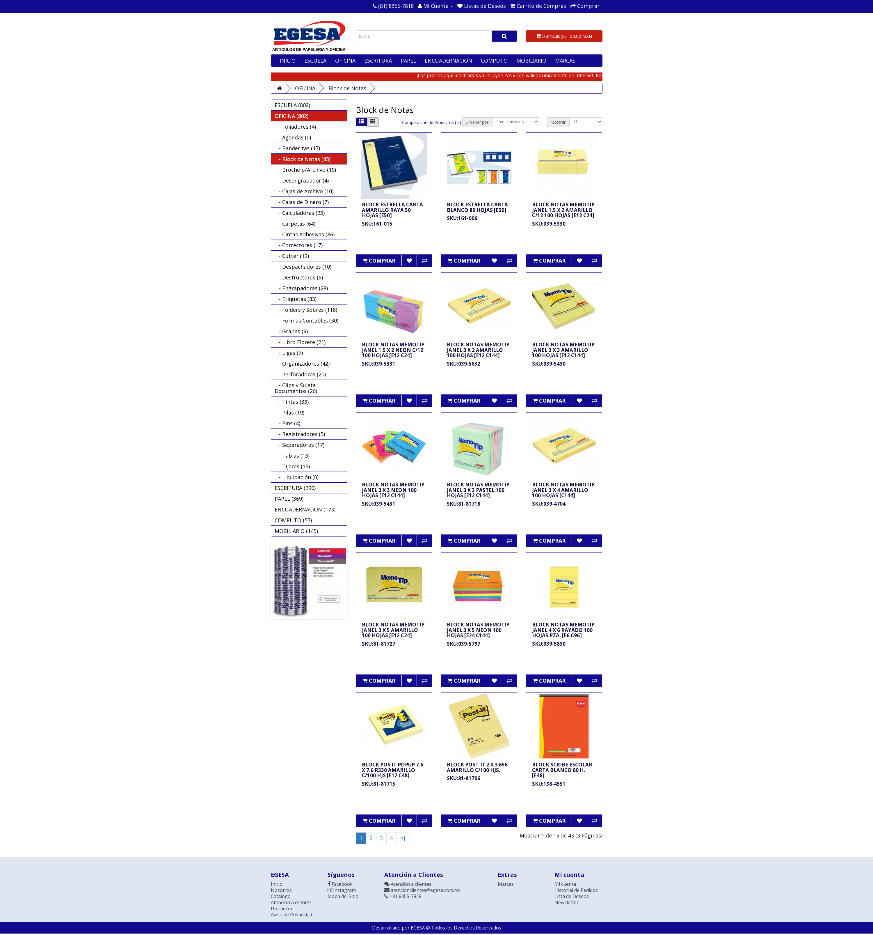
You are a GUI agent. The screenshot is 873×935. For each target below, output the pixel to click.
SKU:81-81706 (463, 778)
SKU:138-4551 (549, 783)
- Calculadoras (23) (300, 212)
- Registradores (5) (300, 434)
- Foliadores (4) (295, 126)
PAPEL (408, 60)
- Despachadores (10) (303, 266)
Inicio (276, 884)
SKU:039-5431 (378, 503)
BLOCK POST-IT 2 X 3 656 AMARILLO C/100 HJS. (477, 767)
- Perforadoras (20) (300, 374)
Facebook (340, 884)
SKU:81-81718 (463, 503)
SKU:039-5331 (378, 363)
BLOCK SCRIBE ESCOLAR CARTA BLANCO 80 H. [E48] (562, 770)
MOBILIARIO (531, 60)
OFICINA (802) (291, 115)
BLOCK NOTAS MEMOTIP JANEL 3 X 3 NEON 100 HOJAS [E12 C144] (393, 490)
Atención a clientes (291, 902)
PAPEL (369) (289, 498)
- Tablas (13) (292, 455)
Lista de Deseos (571, 896)
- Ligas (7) (289, 352)
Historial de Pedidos (576, 890)
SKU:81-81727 (378, 643)
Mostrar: (558, 122)
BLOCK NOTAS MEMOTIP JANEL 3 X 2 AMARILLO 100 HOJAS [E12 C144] (478, 350)
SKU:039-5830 (549, 643)
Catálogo (281, 896)
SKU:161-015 (377, 223)
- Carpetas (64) (295, 223)
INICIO (288, 60)
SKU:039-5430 (549, 363)
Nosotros (281, 890)
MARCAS (565, 60)
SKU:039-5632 (463, 363)
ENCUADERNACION (448, 60)
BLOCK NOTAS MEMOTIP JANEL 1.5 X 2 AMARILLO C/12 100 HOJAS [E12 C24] (563, 210)
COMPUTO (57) (293, 520)
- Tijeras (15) (292, 466)
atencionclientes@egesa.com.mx (422, 890)
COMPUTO (494, 60)
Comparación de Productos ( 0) (431, 122)
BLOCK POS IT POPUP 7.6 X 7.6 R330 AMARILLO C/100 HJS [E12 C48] (392, 770)
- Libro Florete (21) (300, 342)
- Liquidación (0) (297, 477)
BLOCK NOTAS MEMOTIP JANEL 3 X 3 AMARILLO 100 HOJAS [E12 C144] (563, 350)
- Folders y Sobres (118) (306, 309)
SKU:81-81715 (378, 783)
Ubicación (281, 908)
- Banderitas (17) (297, 148)
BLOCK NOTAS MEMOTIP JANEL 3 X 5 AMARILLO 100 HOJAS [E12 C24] (393, 630)
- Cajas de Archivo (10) (304, 191)
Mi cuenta (565, 884)
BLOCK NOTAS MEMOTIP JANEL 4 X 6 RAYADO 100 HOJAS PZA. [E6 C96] (563, 630)
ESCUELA (315, 60)
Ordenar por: (477, 122)
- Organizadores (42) (302, 363)
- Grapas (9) (291, 331)
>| (403, 838)
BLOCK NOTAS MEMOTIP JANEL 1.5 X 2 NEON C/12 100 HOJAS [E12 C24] (393, 350)
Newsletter (566, 902)
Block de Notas (347, 88)
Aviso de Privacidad (291, 914)
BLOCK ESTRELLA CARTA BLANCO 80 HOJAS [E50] (477, 207)
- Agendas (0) (293, 137)
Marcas (506, 884)
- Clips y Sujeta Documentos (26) (296, 388)
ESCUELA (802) (292, 105)
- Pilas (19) (289, 412)
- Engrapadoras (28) (301, 288)
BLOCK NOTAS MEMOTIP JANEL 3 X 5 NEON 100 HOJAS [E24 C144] (478, 630)
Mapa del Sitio (343, 896)
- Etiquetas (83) (296, 298)
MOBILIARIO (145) (296, 530)
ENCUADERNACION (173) (305, 509)
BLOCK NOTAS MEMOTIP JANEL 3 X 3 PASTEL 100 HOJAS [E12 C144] (478, 490)
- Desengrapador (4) (302, 180)
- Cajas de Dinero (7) (302, 202)
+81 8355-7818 (403, 896)
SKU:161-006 (462, 218)
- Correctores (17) (299, 245)
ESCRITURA (378, 60)
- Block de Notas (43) (302, 158)
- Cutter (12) (292, 255)
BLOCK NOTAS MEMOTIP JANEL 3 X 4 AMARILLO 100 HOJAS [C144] (563, 490)
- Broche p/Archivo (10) (305, 169)
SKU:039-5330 (549, 223)
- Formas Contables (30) (306, 320)
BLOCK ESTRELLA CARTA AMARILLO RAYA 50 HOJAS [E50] (392, 210)
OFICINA (345, 60)
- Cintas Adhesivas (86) (305, 234)
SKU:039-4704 (549, 503)
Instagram (342, 890)
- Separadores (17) (299, 444)
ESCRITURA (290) (295, 487)
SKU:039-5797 (463, 643)
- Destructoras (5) (299, 277)
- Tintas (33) (292, 401)
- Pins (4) (287, 423)
